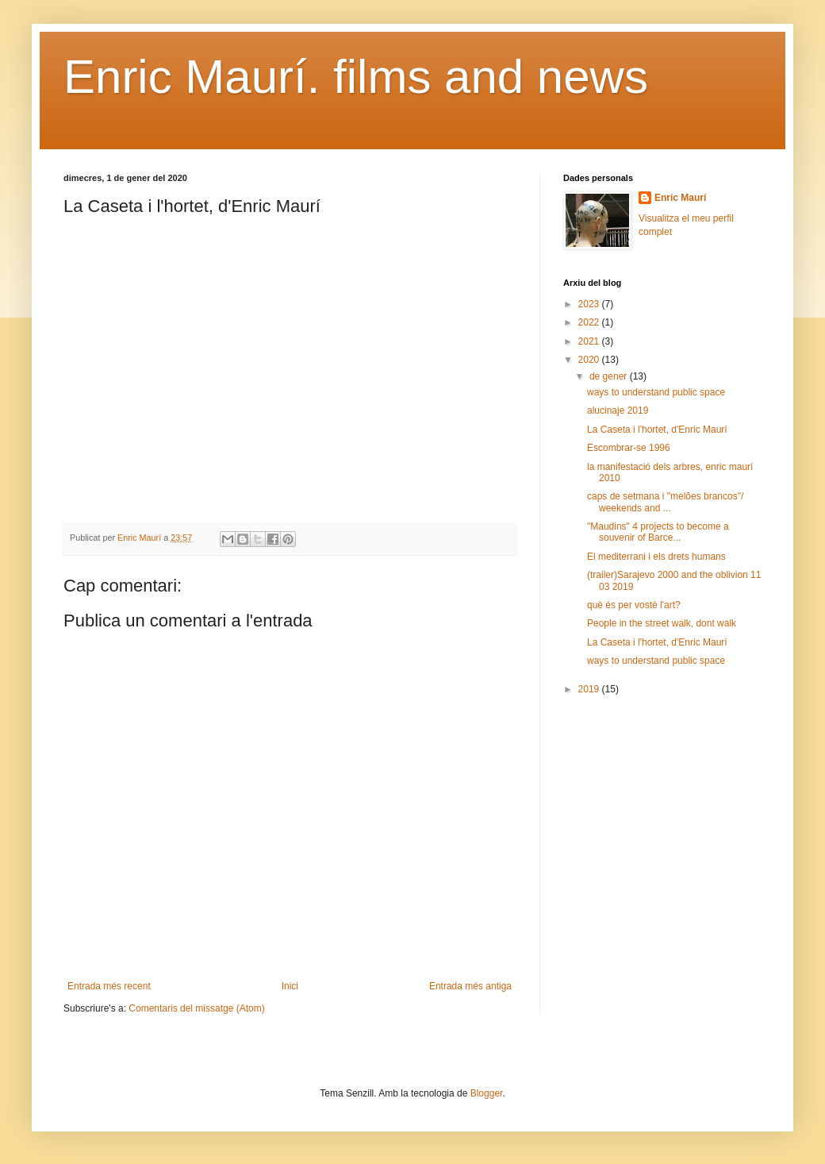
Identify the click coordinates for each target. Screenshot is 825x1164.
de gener (609, 376)
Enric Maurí (680, 197)
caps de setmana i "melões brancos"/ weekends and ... (665, 502)
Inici (290, 986)
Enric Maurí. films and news (355, 76)
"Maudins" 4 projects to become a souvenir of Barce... (658, 532)
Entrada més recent (109, 986)
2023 (590, 304)
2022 (590, 322)
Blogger (486, 1093)
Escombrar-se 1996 (628, 447)
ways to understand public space (656, 392)
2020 (590, 359)
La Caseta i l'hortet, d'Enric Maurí (657, 429)
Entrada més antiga (470, 986)
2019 (590, 689)
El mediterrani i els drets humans (656, 556)
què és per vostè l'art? (634, 605)
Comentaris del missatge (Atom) (196, 1008)
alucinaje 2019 (617, 410)
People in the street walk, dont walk (661, 623)
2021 (590, 341)
